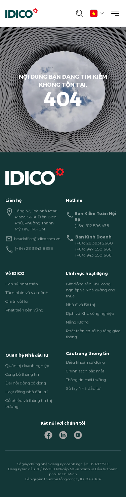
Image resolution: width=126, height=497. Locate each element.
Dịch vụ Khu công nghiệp (90, 313)
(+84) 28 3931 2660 (94, 242)
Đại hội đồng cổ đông (25, 382)
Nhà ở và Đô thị (80, 304)
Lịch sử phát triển (21, 283)
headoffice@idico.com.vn (37, 238)
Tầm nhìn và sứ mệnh (26, 292)
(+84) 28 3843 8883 (34, 248)
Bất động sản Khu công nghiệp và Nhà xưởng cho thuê (90, 289)
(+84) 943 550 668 (93, 255)
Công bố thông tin (22, 374)
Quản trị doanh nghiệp (27, 365)
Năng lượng (77, 322)
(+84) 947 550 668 (93, 249)
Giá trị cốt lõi (16, 301)
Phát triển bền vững (24, 309)
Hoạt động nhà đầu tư (26, 391)
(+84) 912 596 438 (92, 225)
